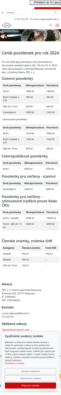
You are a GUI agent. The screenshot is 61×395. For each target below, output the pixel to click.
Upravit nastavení (30, 371)
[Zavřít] (2, 12)
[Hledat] (55, 12)
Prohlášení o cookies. (15, 363)
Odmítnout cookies (30, 378)
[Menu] (57, 25)
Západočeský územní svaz (15, 329)
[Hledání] (50, 25)
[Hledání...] (29, 12)
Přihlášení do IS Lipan (45, 2)
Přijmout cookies (30, 385)
